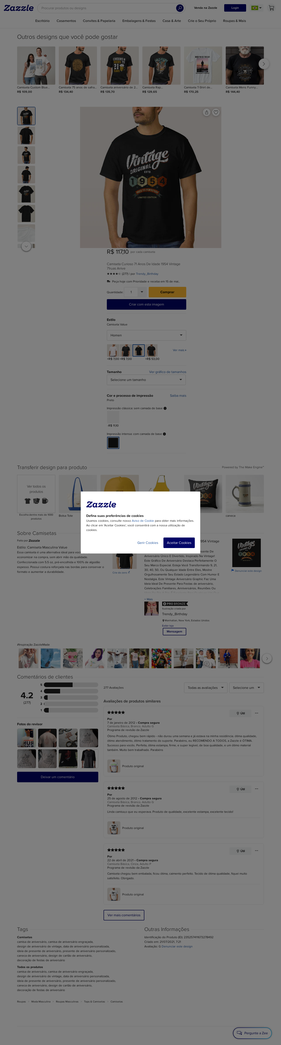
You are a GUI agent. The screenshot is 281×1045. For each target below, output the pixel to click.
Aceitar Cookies (179, 543)
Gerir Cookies (147, 543)
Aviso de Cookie (143, 521)
